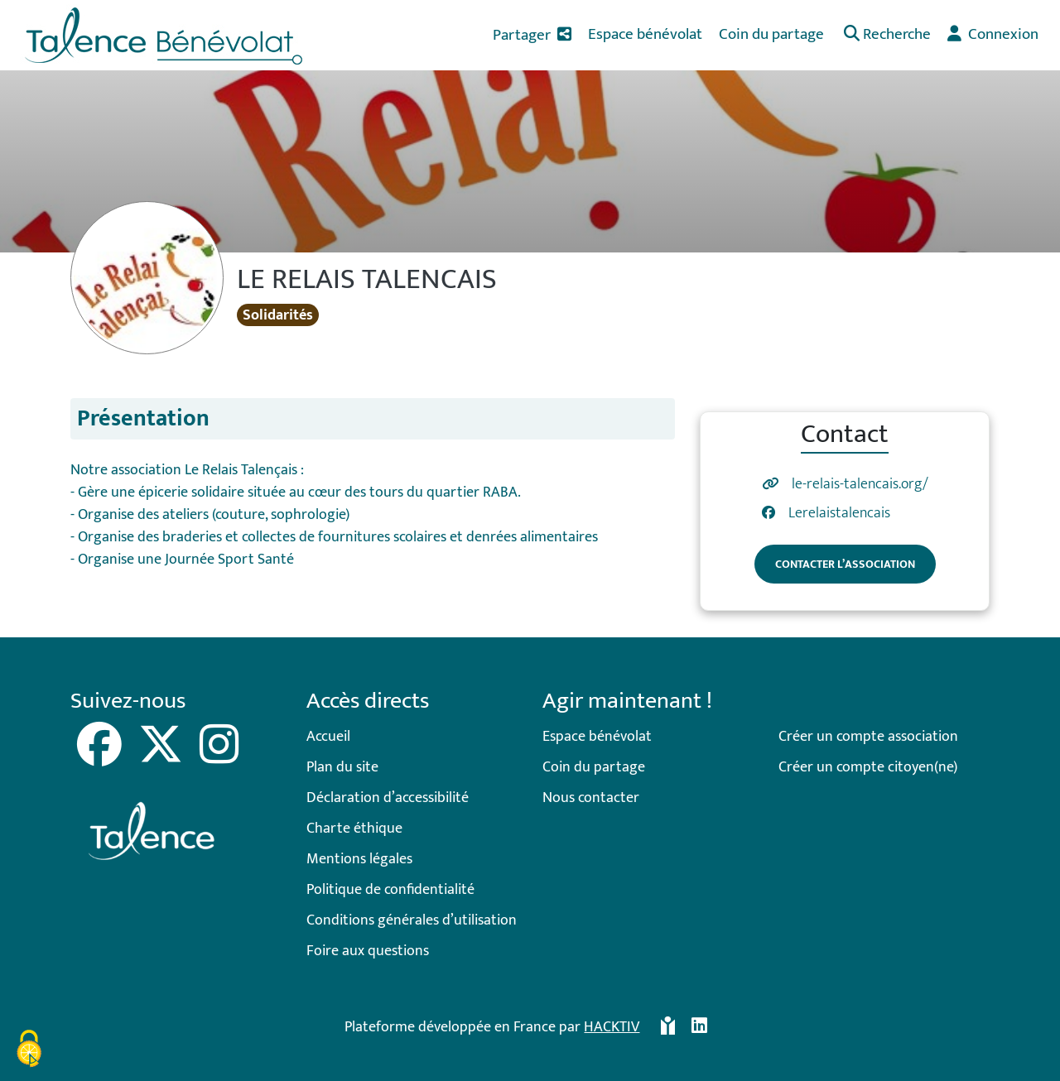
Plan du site (342, 767)
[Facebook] (101, 756)
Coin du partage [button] (771, 34)
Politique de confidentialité (390, 889)
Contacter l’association (845, 564)
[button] (886, 35)
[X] (162, 756)
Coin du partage (593, 767)
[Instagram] (219, 756)
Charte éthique (354, 828)
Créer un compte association (868, 736)
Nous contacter (590, 798)
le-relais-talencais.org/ (860, 484)
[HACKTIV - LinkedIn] (699, 1028)
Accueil (328, 736)
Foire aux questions (367, 951)
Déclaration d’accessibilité (387, 798)
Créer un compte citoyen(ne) (867, 767)
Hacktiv (611, 1027)
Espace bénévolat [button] (645, 34)
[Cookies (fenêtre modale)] (29, 1051)
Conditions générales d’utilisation (411, 920)
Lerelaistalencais (839, 513)
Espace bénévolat (597, 736)
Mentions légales (359, 859)
